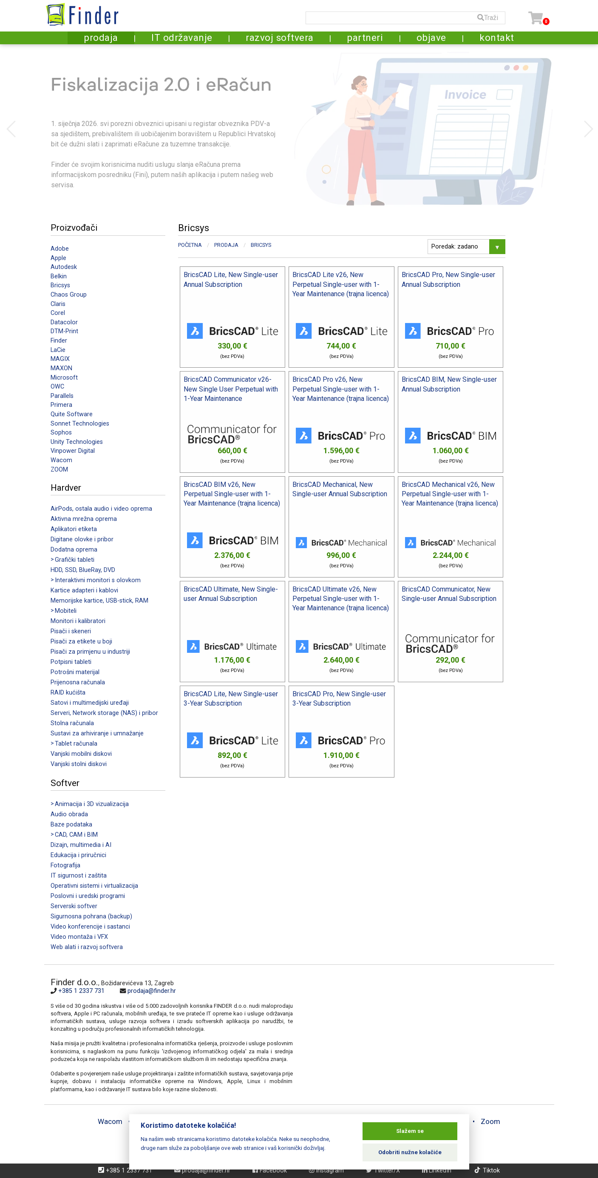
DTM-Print (64, 331)
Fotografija (65, 865)
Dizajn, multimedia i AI (81, 845)
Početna (190, 245)
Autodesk (64, 267)
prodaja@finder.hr (152, 991)
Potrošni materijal (75, 672)
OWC (57, 386)
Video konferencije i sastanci (90, 926)
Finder (59, 340)
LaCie (58, 350)
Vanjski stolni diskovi (79, 764)
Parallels (62, 396)
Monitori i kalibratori (78, 621)
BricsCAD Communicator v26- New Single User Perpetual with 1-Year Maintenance (231, 389)
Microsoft (64, 377)
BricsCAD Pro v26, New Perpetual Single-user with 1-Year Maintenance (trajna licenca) (340, 389)
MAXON (61, 368)
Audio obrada (69, 814)
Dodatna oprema (74, 549)
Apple (58, 258)
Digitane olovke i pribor (82, 539)
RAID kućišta (68, 692)
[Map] (420, 1034)
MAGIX (60, 359)
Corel (58, 313)
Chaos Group (69, 294)
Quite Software (72, 414)
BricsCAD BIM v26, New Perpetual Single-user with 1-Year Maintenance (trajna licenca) (232, 494)
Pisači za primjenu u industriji (90, 651)
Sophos (61, 432)
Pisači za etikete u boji (81, 641)
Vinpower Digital (73, 451)
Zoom (490, 1121)
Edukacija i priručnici (78, 855)
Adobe (60, 248)
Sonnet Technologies (80, 423)
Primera (61, 405)
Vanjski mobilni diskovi (81, 754)
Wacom (61, 460)
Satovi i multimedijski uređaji (90, 702)
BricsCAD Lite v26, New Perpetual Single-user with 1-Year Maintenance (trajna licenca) (340, 284)
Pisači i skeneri (71, 631)
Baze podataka (71, 824)
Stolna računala (72, 723)
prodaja (101, 37)
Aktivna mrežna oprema (84, 519)
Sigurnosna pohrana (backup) (91, 916)
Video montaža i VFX (79, 937)
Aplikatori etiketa (74, 529)
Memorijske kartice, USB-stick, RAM (99, 600)
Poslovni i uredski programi (88, 896)
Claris (58, 304)
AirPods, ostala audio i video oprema (101, 508)
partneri (365, 37)
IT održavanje (182, 37)
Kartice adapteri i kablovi (84, 590)
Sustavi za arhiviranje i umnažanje (97, 733)
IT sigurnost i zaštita (79, 875)
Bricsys (60, 285)
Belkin (59, 276)
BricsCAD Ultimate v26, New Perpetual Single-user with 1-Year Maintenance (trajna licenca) (340, 598)
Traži (487, 18)
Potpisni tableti (71, 662)
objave (431, 37)
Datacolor (64, 322)
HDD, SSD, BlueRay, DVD (83, 570)
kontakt (496, 37)
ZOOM (59, 469)
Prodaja (226, 245)
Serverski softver (74, 906)
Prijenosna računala (78, 682)
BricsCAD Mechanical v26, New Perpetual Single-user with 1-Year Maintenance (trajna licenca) (450, 494)
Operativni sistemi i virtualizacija (94, 885)
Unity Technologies (77, 442)
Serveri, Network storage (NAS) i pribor (104, 713)
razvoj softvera (280, 37)
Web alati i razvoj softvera (87, 947)
